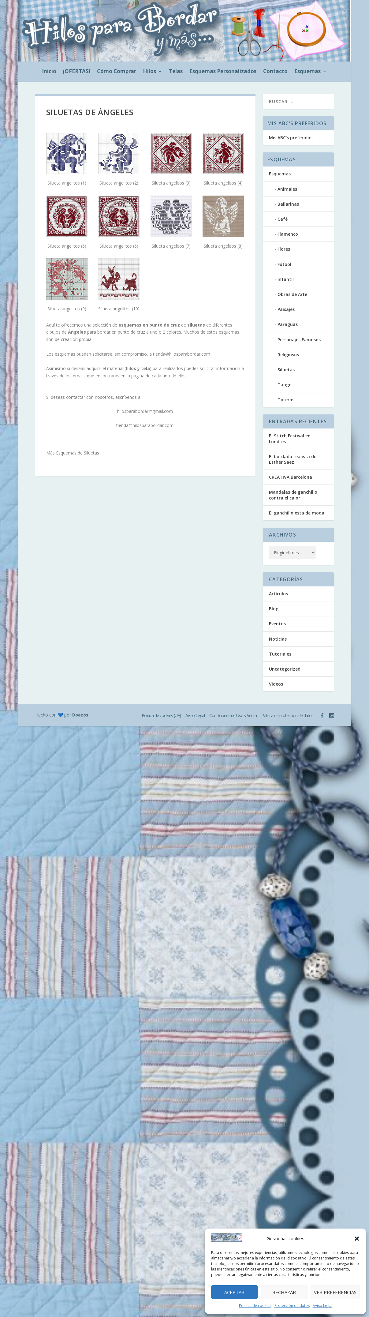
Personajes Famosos (299, 339)
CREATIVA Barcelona (290, 477)
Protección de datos (292, 1305)
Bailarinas (288, 204)
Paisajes (286, 309)
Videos (276, 684)
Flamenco (288, 234)
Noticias (278, 639)
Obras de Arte (292, 294)
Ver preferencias (335, 1292)
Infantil (286, 279)
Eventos (277, 624)
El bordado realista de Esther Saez (292, 459)
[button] (357, 1239)
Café (283, 219)
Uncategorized (284, 669)
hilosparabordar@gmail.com (145, 411)
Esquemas (307, 72)
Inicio (49, 72)
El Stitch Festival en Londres (290, 438)
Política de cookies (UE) (161, 715)
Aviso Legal (322, 1305)
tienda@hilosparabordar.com (181, 354)
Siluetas (286, 369)
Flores (284, 249)
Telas (176, 72)
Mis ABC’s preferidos (290, 137)
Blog (273, 609)
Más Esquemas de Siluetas (72, 453)
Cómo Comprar (116, 72)
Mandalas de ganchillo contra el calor (293, 494)
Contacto (275, 72)
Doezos (80, 715)
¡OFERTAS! (76, 72)
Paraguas (288, 324)
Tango (285, 384)
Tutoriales (280, 654)
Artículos (278, 594)
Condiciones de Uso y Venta (233, 715)
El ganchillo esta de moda (296, 513)
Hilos (149, 72)
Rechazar (284, 1292)
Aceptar (234, 1292)
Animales (287, 189)
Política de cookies (255, 1305)
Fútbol (284, 264)
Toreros (286, 399)
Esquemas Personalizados (222, 72)
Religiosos (288, 354)
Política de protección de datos (287, 715)
